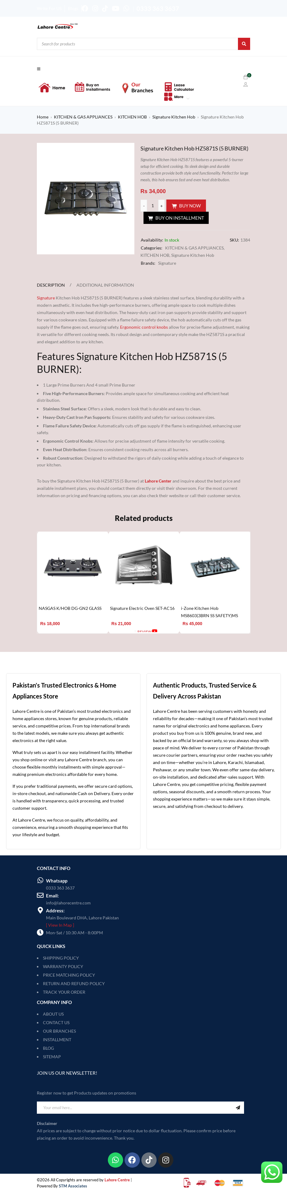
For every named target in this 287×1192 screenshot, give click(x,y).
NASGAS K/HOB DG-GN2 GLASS (70, 608)
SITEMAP (52, 1056)
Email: (52, 895)
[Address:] (40, 910)
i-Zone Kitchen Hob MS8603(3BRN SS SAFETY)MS (209, 612)
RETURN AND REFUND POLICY (74, 983)
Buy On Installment (179, 218)
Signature (167, 263)
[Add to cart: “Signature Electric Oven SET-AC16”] (121, 631)
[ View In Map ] (60, 925)
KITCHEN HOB (132, 116)
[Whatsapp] (40, 880)
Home (42, 116)
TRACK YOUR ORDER (64, 992)
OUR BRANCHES (59, 1031)
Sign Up (238, 1108)
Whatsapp (56, 880)
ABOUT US (53, 1014)
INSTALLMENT (57, 1039)
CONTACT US (56, 1022)
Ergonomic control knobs (144, 327)
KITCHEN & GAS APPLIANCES (83, 116)
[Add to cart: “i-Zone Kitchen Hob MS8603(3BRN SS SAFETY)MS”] (192, 631)
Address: (55, 910)
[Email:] (40, 895)
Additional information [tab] (105, 285)
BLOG (48, 1048)
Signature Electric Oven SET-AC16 (142, 608)
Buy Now (190, 205)
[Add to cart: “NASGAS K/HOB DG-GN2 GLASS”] (50, 631)
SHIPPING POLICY (61, 957)
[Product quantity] (153, 205)
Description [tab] (51, 285)
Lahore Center (158, 480)
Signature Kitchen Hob (173, 116)
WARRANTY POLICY (63, 966)
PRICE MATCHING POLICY (69, 975)
